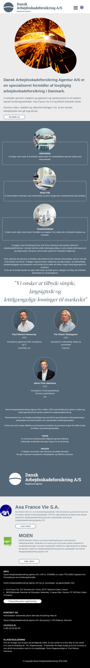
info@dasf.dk (10, 625)
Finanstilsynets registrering (22, 601)
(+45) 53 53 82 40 (12, 628)
